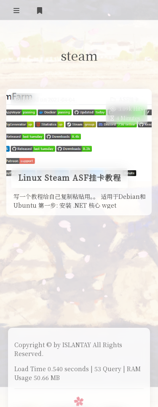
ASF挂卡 (129, 99)
